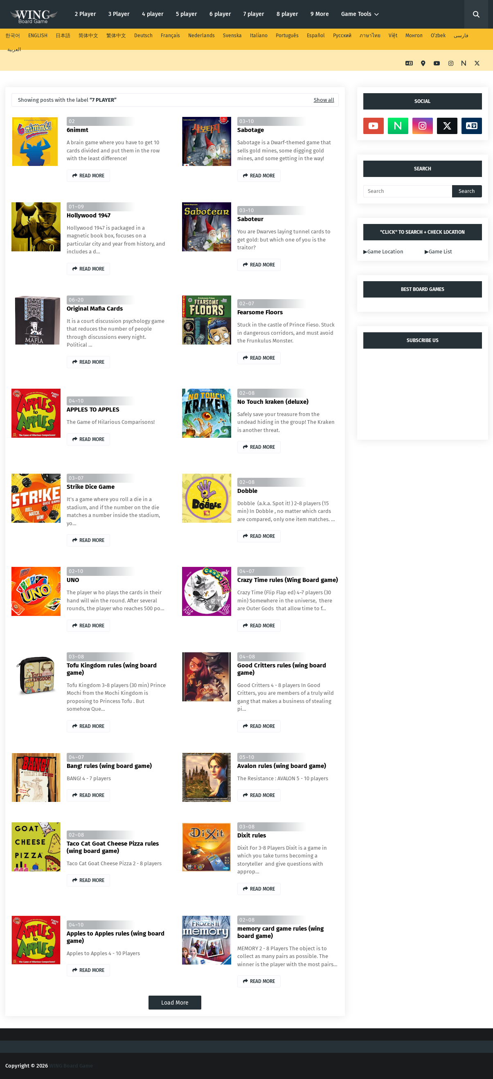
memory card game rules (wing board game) (280, 932)
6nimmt (77, 130)
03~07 (76, 478)
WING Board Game (71, 1066)
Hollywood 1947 (88, 215)
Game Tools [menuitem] (356, 14)
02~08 (247, 393)
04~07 (247, 571)
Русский (342, 35)
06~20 (76, 300)
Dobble (247, 491)
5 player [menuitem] (186, 14)
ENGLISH (37, 35)
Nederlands (201, 35)
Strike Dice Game (91, 486)
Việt (393, 35)
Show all (324, 100)
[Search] (407, 191)
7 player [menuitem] (253, 14)
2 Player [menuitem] (85, 14)
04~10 (76, 401)
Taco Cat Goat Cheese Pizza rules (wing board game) (113, 847)
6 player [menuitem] (220, 14)
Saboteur (250, 219)
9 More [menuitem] (320, 14)
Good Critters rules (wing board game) (281, 669)
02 (72, 121)
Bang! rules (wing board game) (109, 766)
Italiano (259, 35)
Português (287, 35)
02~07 (246, 303)
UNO (73, 580)
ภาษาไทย (370, 35)
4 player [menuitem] (153, 14)
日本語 (63, 35)
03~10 (246, 121)
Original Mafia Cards (95, 308)
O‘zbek (438, 35)
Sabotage (250, 130)
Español (316, 35)
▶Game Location (383, 251)
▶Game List (438, 251)
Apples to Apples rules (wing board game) (115, 937)
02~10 (76, 571)
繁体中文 (116, 35)
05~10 (246, 757)
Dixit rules (251, 835)
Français (170, 35)
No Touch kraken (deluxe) (272, 401)
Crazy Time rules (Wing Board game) (287, 580)
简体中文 (88, 35)
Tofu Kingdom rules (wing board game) (112, 669)
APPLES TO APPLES (93, 409)
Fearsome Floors (260, 312)
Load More (175, 1002)
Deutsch (143, 35)
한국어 (12, 35)
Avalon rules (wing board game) (281, 766)
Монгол (414, 35)
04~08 (247, 657)
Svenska (232, 35)
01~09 (76, 207)
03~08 (76, 657)
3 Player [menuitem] (119, 14)
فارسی (461, 35)
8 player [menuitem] (287, 14)
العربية (14, 49)
